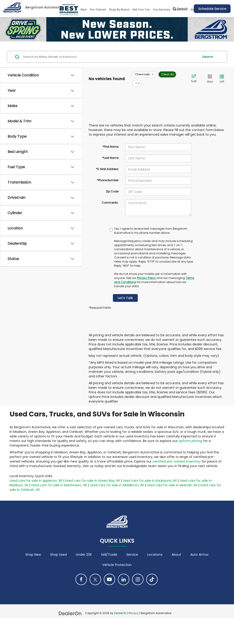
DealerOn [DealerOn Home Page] (120, 606)
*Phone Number (107, 173)
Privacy (134, 606)
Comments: (110, 196)
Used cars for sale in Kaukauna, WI (150, 473)
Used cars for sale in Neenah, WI (172, 478)
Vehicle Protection (117, 558)
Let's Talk (125, 291)
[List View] (222, 75)
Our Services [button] (161, 9)
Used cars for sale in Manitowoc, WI (59, 478)
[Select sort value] (195, 75)
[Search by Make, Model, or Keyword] (110, 56)
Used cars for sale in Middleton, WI (117, 478)
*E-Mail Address (107, 162)
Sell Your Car (141, 9)
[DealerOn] (70, 606)
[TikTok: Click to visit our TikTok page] (152, 573)
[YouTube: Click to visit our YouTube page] (109, 573)
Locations (154, 548)
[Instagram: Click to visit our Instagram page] (137, 573)
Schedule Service (212, 8)
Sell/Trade (109, 548)
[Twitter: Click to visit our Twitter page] (95, 573)
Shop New (33, 548)
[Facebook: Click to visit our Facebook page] (81, 573)
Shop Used (58, 548)
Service (132, 548)
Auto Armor (199, 548)
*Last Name (110, 151)
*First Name (110, 140)
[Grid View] (209, 75)
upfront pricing (190, 434)
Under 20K (84, 548)
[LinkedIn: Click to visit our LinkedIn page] (123, 573)
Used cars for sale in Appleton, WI (36, 473)
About (176, 548)
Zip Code (112, 185)
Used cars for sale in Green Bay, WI (92, 473)
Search (207, 57)
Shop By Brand (119, 9)
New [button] (84, 9)
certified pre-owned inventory (176, 454)
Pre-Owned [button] (98, 9)
